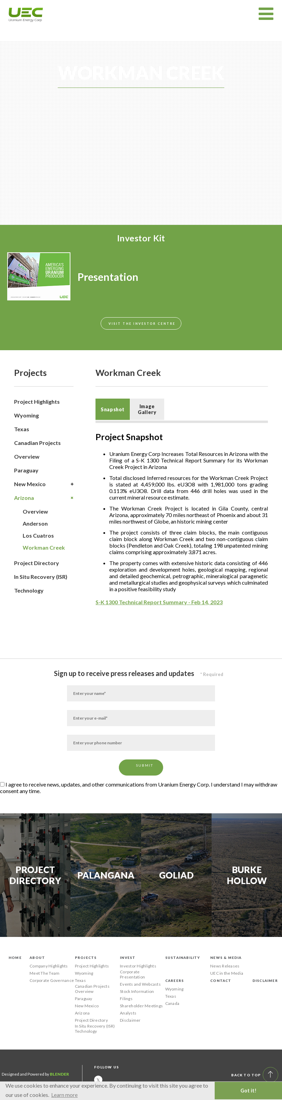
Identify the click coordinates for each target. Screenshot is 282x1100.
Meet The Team (44, 973)
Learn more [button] (64, 1094)
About (37, 957)
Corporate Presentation (132, 974)
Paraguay (26, 470)
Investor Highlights (138, 966)
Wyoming (26, 415)
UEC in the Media (226, 973)
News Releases (224, 966)
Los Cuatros (38, 535)
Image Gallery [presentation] (147, 409)
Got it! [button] (248, 1090)
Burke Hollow (247, 875)
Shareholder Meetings (141, 1005)
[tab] (112, 409)
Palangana (105, 875)
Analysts (128, 1013)
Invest (127, 957)
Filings (126, 998)
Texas (21, 429)
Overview (35, 511)
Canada (172, 1003)
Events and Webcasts (140, 984)
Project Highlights (37, 401)
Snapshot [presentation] (113, 409)
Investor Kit (141, 238)
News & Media (225, 957)
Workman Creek (44, 547)
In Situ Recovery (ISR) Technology (40, 583)
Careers (174, 980)
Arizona (44, 498)
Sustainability (182, 957)
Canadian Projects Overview (37, 449)
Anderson (35, 523)
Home (15, 957)
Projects (86, 957)
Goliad (176, 875)
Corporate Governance (52, 980)
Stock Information (137, 991)
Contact (220, 980)
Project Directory (36, 563)
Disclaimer (130, 1020)
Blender (59, 1074)
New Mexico (44, 484)
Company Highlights (49, 966)
